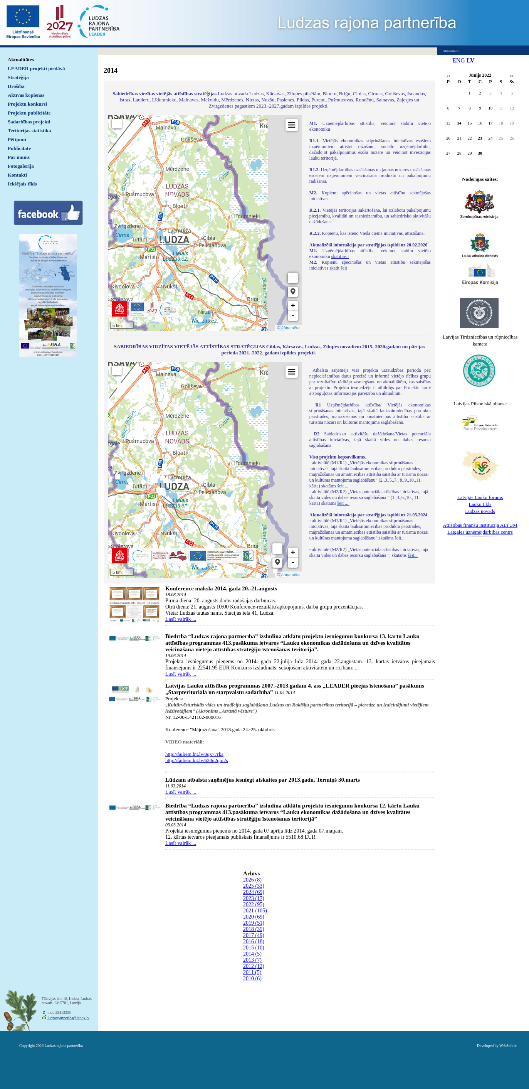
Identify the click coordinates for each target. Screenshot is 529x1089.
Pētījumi (17, 139)
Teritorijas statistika (29, 130)
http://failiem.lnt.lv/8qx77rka (194, 754)
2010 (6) (252, 978)
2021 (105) (255, 911)
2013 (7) (252, 960)
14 (459, 123)
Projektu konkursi (27, 104)
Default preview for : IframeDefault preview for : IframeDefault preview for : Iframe (205, 223)
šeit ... (343, 486)
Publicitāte (19, 148)
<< (448, 76)
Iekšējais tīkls (22, 184)
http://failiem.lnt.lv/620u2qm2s (196, 760)
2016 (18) (253, 941)
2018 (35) (253, 929)
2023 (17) (253, 898)
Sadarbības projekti (29, 122)
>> (512, 76)
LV (471, 60)
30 (480, 153)
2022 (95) (253, 904)
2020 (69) (253, 917)
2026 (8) (252, 880)
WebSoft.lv (508, 1045)
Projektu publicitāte (29, 113)
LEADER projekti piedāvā (36, 68)
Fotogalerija (21, 166)
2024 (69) (253, 892)
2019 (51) (253, 923)
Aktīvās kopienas (26, 95)
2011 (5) (252, 972)
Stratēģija (18, 77)
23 (480, 138)
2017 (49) (253, 935)
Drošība (16, 86)
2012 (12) (253, 966)
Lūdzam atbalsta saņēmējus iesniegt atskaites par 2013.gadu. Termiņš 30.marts (262, 780)
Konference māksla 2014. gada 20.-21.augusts (221, 588)
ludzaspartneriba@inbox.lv (68, 1018)
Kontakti (17, 175)
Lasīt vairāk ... (180, 619)
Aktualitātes (21, 59)
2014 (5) (252, 954)
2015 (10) (253, 948)
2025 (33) (253, 886)
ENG (458, 60)
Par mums (19, 157)
